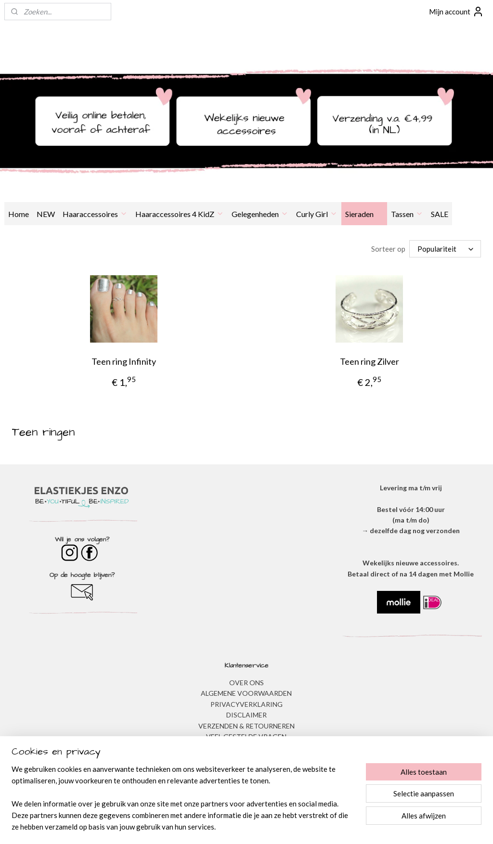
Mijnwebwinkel (344, 826)
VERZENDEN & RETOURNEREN (246, 725)
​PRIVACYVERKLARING (246, 704)
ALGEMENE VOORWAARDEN (246, 693)
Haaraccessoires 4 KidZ (179, 213)
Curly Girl (316, 213)
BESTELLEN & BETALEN (246, 746)
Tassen (407, 213)
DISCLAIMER (246, 714)
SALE (439, 213)
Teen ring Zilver (369, 361)
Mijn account (456, 11)
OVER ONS (246, 682)
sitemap (216, 826)
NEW (46, 213)
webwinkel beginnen (266, 826)
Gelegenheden (260, 213)
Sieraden (364, 213)
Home (18, 213)
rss (233, 826)
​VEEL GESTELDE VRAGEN (246, 736)
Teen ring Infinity (123, 361)
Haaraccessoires (95, 213)
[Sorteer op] (445, 248)
